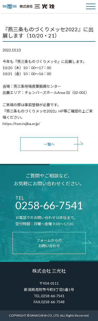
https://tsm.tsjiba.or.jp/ (21, 123)
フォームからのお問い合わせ (49, 243)
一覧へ (49, 144)
